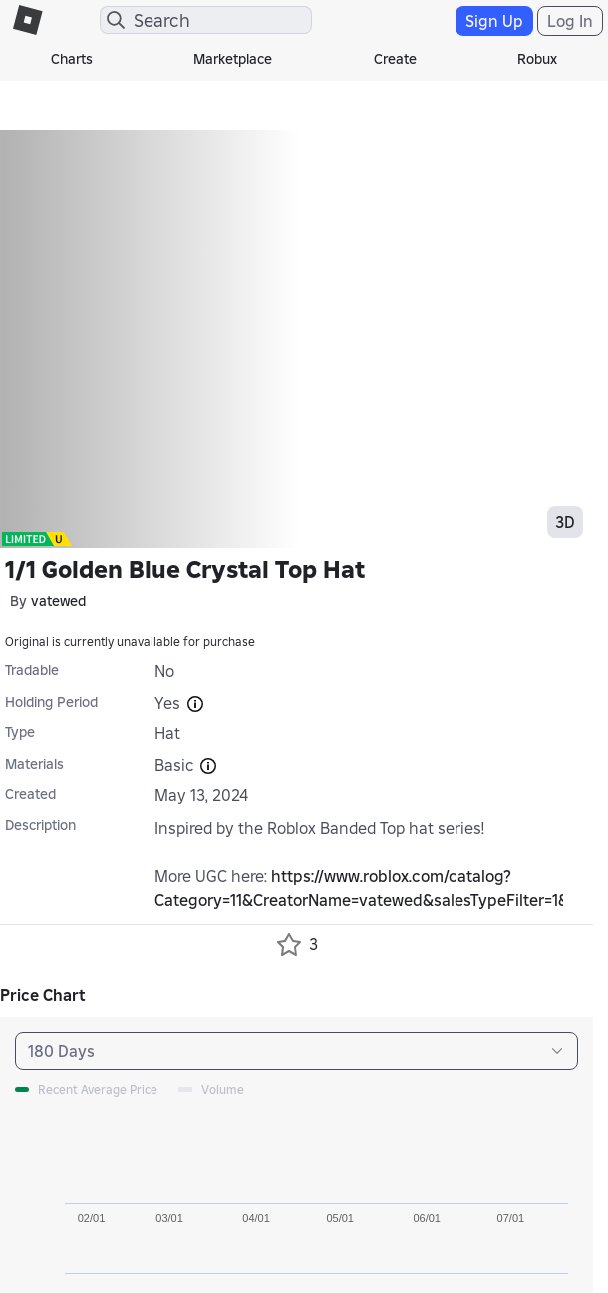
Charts (72, 59)
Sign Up (494, 21)
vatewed (58, 601)
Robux (537, 59)
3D (565, 522)
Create (395, 59)
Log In (570, 21)
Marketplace (232, 59)
